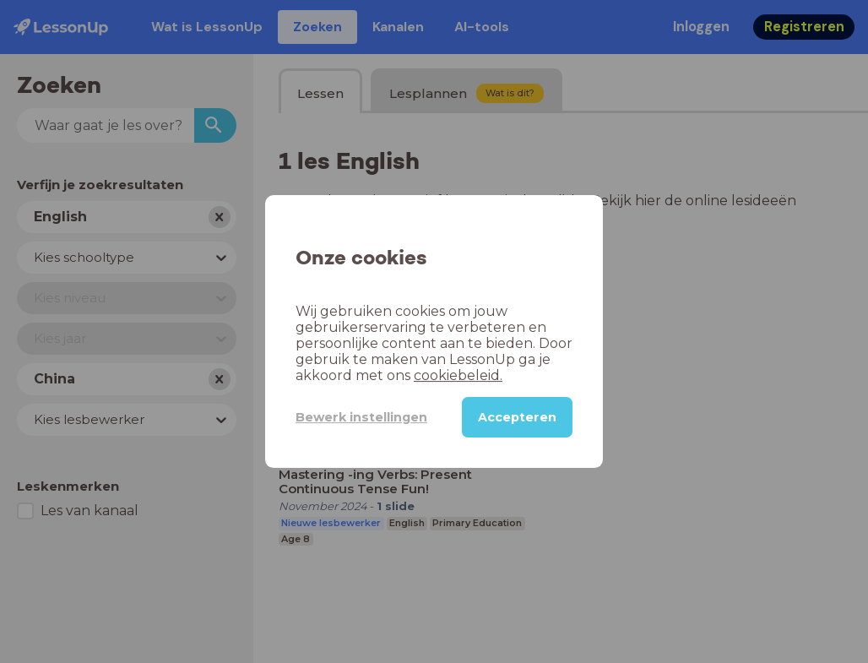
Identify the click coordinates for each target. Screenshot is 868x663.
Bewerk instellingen (361, 417)
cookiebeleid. (458, 375)
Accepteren (517, 417)
